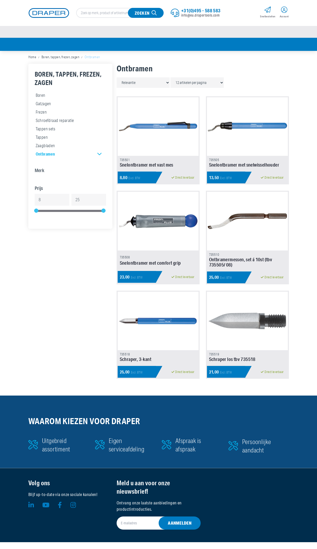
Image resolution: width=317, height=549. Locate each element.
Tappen (42, 138)
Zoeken (142, 13)
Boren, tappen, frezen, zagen (60, 57)
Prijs (39, 189)
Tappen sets (45, 129)
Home (32, 57)
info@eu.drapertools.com (200, 15)
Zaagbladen (45, 146)
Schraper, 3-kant (135, 366)
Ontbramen (45, 154)
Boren (40, 96)
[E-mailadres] (152, 529)
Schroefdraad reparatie (55, 121)
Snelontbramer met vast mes (146, 167)
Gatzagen (43, 104)
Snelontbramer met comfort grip (150, 268)
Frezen (41, 112)
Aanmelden (179, 529)
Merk (40, 171)
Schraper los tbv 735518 (232, 366)
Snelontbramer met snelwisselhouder (244, 167)
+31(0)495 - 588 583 (201, 11)
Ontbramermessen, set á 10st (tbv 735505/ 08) (240, 266)
